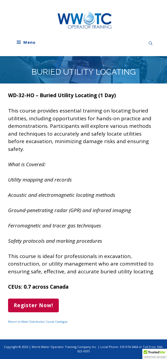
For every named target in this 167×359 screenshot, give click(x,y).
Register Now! (33, 305)
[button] (154, 354)
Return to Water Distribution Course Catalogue (37, 322)
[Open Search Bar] (150, 43)
